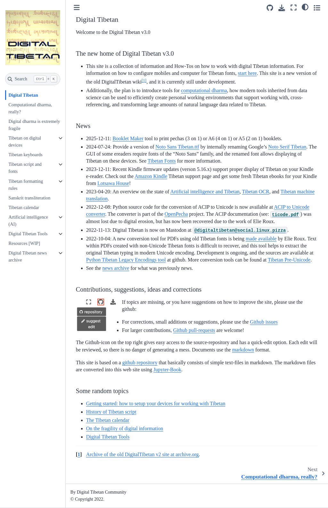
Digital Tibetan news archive (27, 256)
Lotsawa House (113, 183)
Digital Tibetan (23, 95)
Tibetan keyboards (25, 154)
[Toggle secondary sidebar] (317, 7)
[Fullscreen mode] (293, 7)
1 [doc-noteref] (144, 80)
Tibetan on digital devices (24, 141)
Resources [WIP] (24, 243)
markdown (243, 349)
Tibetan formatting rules (25, 185)
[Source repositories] (270, 8)
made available (261, 238)
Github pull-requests (194, 330)
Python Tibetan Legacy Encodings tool (126, 259)
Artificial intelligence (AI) (28, 220)
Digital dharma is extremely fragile (34, 125)
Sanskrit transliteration (29, 197)
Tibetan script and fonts (24, 168)
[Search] (32, 79)
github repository (140, 362)
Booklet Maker (127, 138)
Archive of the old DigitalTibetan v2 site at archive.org (142, 454)
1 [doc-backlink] (79, 454)
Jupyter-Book (167, 369)
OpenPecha (176, 214)
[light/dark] (305, 6)
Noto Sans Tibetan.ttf (177, 146)
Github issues (264, 322)
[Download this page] (282, 8)
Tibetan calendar (23, 207)
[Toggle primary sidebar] (77, 7)
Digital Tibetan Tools (27, 233)
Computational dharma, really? (30, 108)
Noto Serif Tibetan (287, 146)
